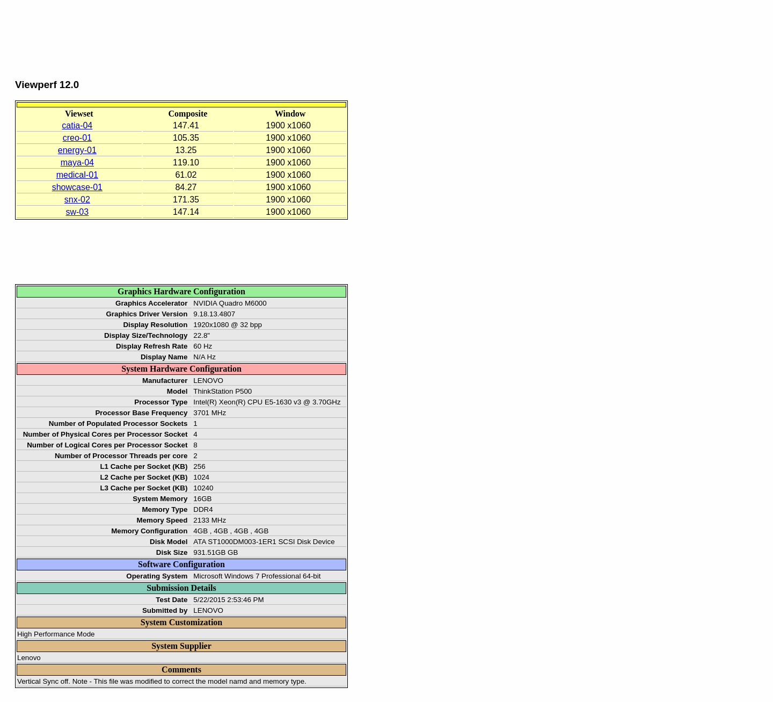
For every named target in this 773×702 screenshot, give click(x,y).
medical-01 (77, 174)
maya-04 (77, 162)
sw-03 (77, 211)
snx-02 (77, 199)
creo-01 (77, 137)
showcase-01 (77, 187)
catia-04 (77, 125)
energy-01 (77, 150)
